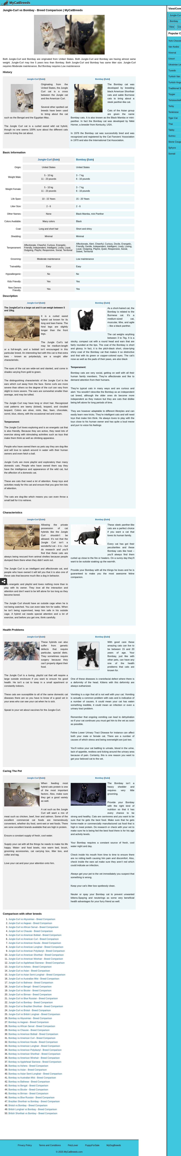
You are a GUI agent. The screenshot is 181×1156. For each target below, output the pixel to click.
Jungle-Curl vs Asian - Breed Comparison (29, 971)
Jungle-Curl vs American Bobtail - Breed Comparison (34, 935)
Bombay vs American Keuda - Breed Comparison (33, 1042)
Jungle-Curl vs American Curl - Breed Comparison (33, 939)
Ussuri (143, 58)
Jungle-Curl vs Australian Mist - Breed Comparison (33, 978)
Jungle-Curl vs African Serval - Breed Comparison (33, 927)
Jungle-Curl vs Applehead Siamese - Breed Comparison (36, 963)
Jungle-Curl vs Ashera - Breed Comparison (29, 967)
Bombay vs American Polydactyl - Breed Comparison (35, 1050)
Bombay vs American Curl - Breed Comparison (31, 1038)
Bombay (99, 79)
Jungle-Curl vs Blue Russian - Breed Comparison (33, 998)
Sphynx (144, 148)
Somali (143, 154)
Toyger (143, 94)
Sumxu (143, 136)
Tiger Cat (145, 118)
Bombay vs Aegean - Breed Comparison (28, 1022)
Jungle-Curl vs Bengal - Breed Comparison (29, 986)
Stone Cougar (147, 142)
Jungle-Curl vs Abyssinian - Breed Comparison (31, 919)
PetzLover (73, 1145)
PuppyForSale (92, 1145)
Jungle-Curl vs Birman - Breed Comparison (30, 994)
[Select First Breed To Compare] (160, 15)
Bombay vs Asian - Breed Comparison (27, 1070)
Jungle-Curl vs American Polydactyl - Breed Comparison (36, 951)
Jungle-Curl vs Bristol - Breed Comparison (29, 1010)
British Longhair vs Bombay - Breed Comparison (32, 1109)
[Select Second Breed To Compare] (160, 21)
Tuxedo (144, 70)
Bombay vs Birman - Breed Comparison (28, 1093)
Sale (42, 79)
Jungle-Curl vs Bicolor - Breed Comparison (29, 990)
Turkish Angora (148, 82)
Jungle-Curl (33, 79)
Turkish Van (146, 76)
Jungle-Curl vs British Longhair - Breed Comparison (34, 1014)
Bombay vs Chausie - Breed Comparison (28, 1030)
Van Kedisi (145, 47)
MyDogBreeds (113, 1145)
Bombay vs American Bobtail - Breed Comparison (33, 1034)
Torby (143, 106)
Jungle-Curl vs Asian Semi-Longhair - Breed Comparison (36, 974)
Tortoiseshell (146, 100)
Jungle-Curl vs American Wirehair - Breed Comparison (35, 959)
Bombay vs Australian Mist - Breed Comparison (32, 1077)
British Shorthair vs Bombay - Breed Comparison (32, 1113)
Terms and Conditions (50, 1145)
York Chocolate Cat (150, 41)
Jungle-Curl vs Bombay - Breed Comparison (30, 1002)
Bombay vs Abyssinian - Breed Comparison (30, 1018)
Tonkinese (145, 112)
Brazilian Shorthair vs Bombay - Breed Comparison (34, 1101)
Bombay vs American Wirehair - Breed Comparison (34, 1058)
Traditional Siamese (150, 88)
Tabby (143, 130)
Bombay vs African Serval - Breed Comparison (31, 1026)
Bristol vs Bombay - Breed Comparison (28, 1105)
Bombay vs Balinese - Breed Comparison (29, 1081)
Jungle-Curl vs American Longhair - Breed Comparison (35, 947)
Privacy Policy (25, 1145)
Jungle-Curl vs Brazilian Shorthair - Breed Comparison (35, 1006)
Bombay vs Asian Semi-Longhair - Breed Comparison (35, 1074)
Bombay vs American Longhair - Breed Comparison (34, 1046)
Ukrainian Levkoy (149, 64)
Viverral (144, 52)
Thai (142, 124)
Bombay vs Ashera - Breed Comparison (28, 1066)
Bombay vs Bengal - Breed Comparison (28, 1085)
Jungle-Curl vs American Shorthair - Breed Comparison (36, 955)
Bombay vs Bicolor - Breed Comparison (28, 1089)
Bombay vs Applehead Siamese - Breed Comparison (34, 1062)
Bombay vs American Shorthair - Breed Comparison (34, 1054)
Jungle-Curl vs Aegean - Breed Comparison (30, 923)
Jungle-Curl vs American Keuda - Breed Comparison (34, 943)
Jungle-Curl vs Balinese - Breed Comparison (30, 982)
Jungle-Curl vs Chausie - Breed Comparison (30, 931)
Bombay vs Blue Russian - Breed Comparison (31, 1097)
